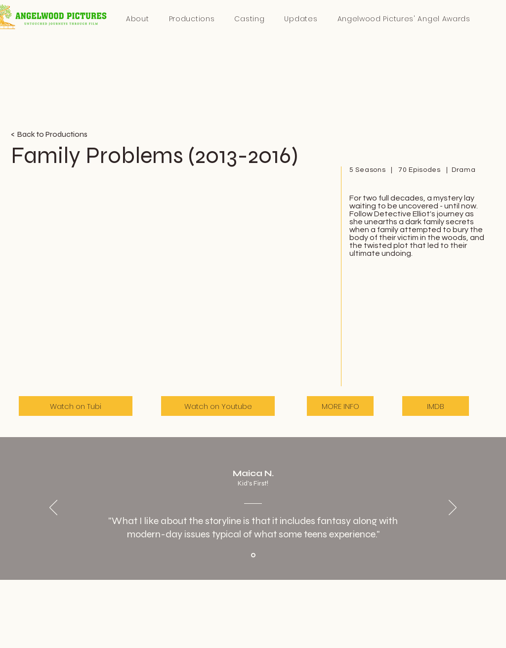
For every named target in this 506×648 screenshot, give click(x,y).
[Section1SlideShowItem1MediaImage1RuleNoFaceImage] (253, 555)
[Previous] (53, 508)
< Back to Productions (49, 134)
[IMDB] (435, 406)
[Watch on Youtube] (218, 406)
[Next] (453, 508)
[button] (403, 19)
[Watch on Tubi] (75, 406)
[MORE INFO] (340, 406)
